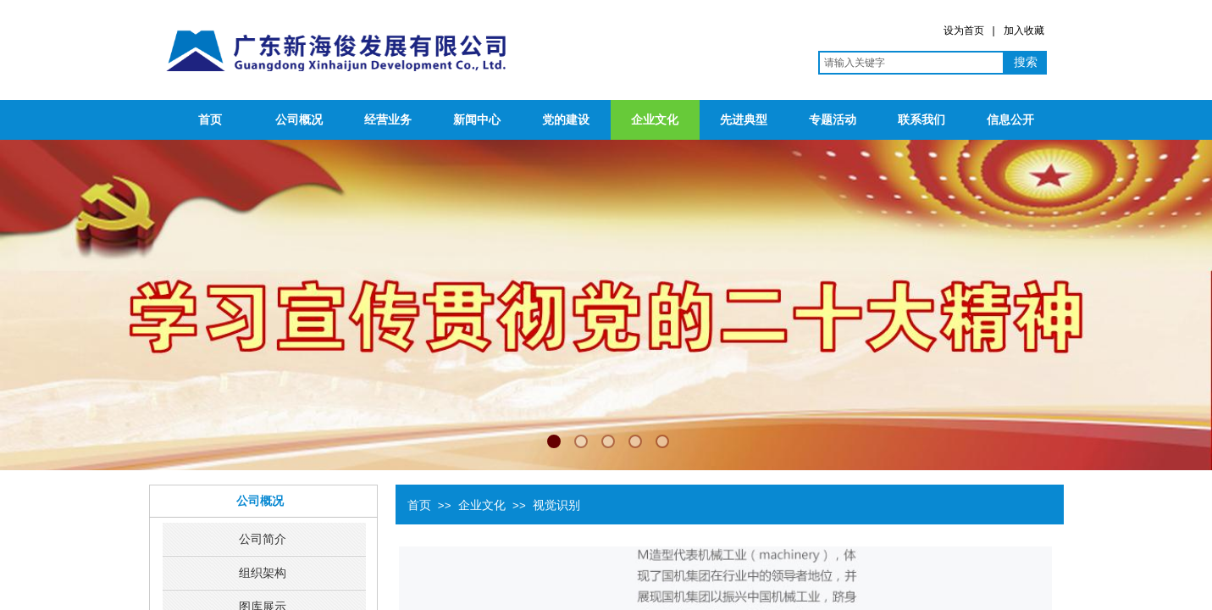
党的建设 (565, 120)
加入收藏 (1024, 30)
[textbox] (911, 63)
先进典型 (743, 120)
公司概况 (299, 120)
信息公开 (1010, 120)
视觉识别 (556, 505)
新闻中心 (477, 120)
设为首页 (964, 30)
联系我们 (921, 120)
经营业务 (388, 120)
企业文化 (654, 120)
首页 (210, 120)
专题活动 (832, 120)
